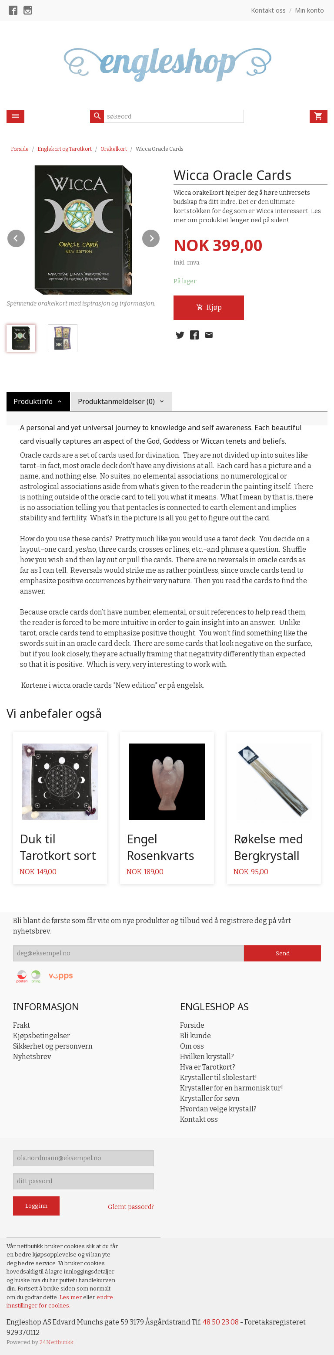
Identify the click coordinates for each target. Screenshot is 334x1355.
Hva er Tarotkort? (207, 1067)
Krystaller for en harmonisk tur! (231, 1088)
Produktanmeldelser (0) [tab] (116, 401)
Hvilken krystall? (207, 1057)
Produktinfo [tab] (33, 401)
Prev (25, 237)
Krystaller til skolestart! (218, 1077)
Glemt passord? (131, 1207)
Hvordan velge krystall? (218, 1109)
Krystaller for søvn (210, 1098)
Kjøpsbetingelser (41, 1036)
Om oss (192, 1046)
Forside (20, 149)
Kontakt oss (199, 1119)
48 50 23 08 (221, 1322)
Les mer (71, 1297)
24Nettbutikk (56, 1342)
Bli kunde (195, 1036)
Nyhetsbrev (32, 1057)
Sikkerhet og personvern (53, 1046)
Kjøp (209, 307)
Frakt (21, 1025)
